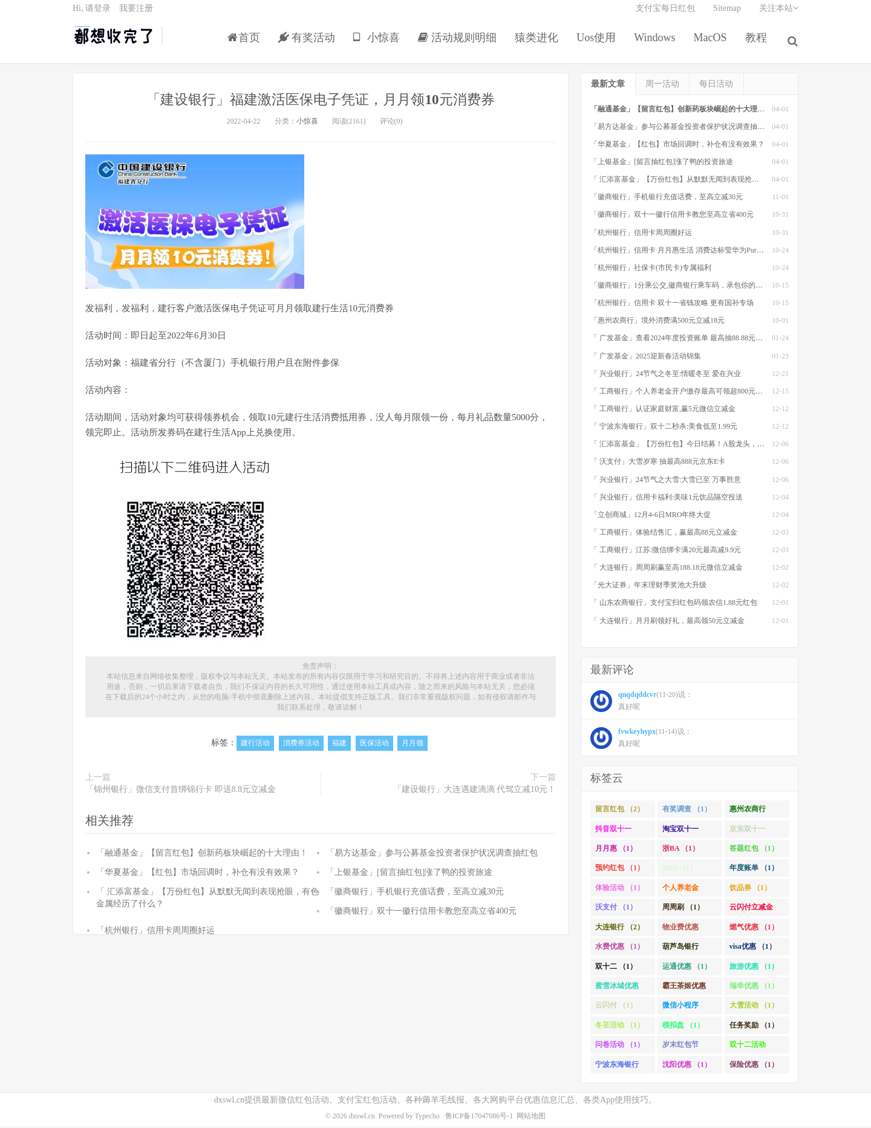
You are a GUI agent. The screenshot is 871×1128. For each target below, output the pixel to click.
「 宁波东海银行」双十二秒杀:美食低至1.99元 (663, 428)
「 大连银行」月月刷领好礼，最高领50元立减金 (667, 623)
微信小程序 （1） (680, 1010)
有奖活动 (309, 45)
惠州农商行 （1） (747, 813)
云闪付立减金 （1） (751, 912)
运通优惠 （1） (686, 969)
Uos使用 (599, 45)
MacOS (712, 45)
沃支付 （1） (616, 909)
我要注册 (136, 15)
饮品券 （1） (750, 890)
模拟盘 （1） (683, 1027)
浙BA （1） (680, 850)
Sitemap (727, 15)
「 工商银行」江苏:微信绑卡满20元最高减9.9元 (665, 552)
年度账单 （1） (753, 870)
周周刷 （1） (683, 909)
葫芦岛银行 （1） (680, 951)
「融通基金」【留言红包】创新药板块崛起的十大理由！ (202, 855)
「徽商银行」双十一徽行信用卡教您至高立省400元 (421, 913)
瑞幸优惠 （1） (753, 988)
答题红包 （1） (753, 850)
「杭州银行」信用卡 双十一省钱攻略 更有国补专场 (672, 305)
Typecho (427, 1118)
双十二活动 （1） (747, 1049)
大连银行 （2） (619, 929)
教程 (758, 45)
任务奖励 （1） (753, 1027)
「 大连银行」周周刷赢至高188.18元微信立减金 (666, 570)
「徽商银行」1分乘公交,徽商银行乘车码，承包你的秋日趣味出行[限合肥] (708, 287)
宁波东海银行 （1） (617, 1069)
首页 (246, 45)
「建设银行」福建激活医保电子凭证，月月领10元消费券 (320, 101)
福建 (339, 746)
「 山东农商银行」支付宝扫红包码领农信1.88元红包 (673, 605)
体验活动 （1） (619, 890)
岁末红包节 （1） (680, 1049)
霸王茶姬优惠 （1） (684, 990)
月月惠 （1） (616, 850)
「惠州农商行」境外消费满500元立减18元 (657, 322)
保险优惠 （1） (753, 1067)
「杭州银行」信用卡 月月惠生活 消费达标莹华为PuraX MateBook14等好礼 (708, 252)
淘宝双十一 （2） (680, 833)
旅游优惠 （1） (753, 969)
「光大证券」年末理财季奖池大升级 (648, 588)
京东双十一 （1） (747, 833)
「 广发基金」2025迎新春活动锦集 (645, 358)
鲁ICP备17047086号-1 (479, 1118)
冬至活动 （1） (619, 1027)
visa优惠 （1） (752, 949)
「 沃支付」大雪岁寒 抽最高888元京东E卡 (657, 464)
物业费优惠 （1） (680, 931)
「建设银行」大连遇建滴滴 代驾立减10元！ (474, 791)
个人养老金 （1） (680, 892)
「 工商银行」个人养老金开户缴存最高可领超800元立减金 (683, 393)
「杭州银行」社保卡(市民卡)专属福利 (650, 270)
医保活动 (374, 746)
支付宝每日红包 (665, 15)
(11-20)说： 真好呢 (641, 704)
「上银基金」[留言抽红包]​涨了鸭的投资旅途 (409, 874)
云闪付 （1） (616, 1008)
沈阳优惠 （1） (686, 1067)
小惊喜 (379, 45)
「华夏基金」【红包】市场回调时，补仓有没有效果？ (197, 874)
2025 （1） (679, 870)
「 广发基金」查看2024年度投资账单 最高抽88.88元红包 (680, 341)
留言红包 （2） (619, 811)
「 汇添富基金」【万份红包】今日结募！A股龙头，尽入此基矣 (692, 446)
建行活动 (255, 746)
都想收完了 (114, 43)
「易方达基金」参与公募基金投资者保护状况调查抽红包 (432, 855)
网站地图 (531, 1118)
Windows (657, 45)
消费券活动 (301, 746)
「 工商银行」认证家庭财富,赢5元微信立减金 (663, 411)
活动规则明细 (460, 45)
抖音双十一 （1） (613, 833)
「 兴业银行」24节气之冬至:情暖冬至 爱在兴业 (665, 376)
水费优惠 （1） (619, 949)
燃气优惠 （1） (753, 929)
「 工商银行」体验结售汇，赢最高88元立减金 (663, 534)
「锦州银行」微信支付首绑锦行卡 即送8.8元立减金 (180, 791)
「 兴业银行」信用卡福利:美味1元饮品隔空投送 (666, 499)
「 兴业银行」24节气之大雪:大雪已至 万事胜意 (665, 482)
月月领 (412, 746)
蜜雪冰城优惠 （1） (617, 990)
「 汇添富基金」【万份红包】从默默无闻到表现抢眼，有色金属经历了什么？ (714, 181)
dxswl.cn (362, 1118)
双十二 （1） (616, 969)
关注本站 (778, 15)
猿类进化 (539, 45)
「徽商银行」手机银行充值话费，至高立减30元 (415, 894)
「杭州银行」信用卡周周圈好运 (155, 932)
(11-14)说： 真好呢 (641, 741)
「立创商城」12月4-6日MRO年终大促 (650, 517)
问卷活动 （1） (619, 1047)
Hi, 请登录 (92, 15)
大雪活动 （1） (753, 1008)
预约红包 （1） (619, 870)
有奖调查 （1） (686, 811)
